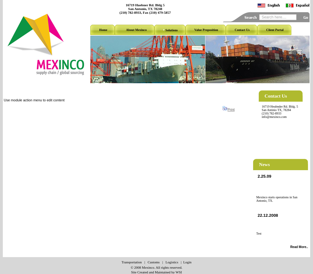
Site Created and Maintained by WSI (156, 272)
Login (187, 262)
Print (231, 109)
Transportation (132, 262)
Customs (154, 262)
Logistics (172, 262)
